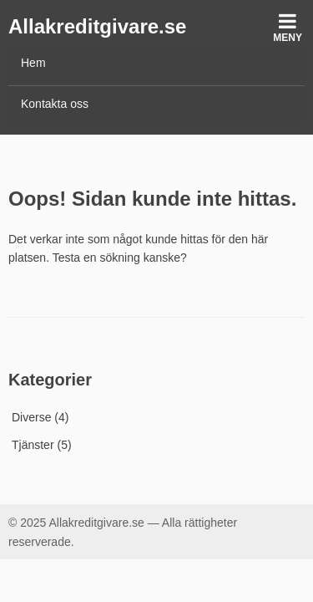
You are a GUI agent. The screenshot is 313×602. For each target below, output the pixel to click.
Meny (287, 27)
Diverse (31, 417)
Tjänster (33, 445)
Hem (33, 62)
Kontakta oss (54, 103)
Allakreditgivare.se (97, 26)
